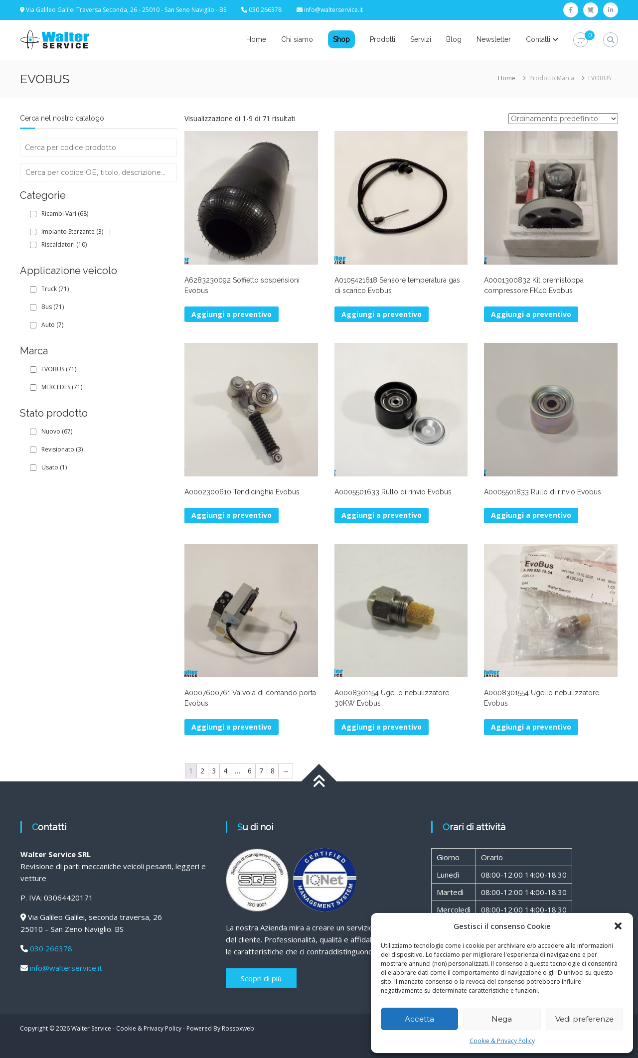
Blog (454, 39)
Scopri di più (261, 978)
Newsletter (494, 39)
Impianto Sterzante (72, 231)
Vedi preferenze (584, 1019)
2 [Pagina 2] (202, 770)
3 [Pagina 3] (214, 770)
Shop (341, 39)
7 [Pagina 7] (261, 770)
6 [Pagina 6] (250, 770)
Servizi (420, 39)
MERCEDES (61, 387)
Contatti (538, 39)
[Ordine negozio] (563, 118)
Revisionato (62, 449)
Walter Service (91, 1028)
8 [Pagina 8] (273, 770)
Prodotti (382, 39)
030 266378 (51, 948)
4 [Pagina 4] (225, 770)
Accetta (419, 1019)
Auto (52, 324)
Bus (52, 306)
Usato (54, 467)
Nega (501, 1019)
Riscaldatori (64, 244)
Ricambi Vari (64, 213)
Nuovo (56, 431)
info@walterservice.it (333, 9)
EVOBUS (58, 369)
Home (256, 39)
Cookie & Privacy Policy (502, 1041)
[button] (618, 926)
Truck (55, 289)
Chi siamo (297, 39)
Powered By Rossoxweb (220, 1028)
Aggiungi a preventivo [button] (231, 314)
